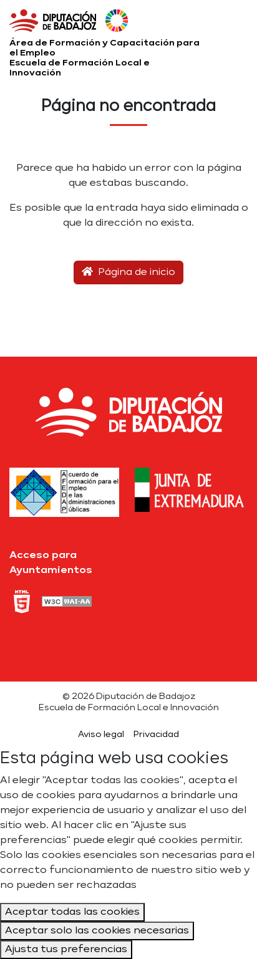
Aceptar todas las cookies (72, 912)
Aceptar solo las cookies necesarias (97, 931)
